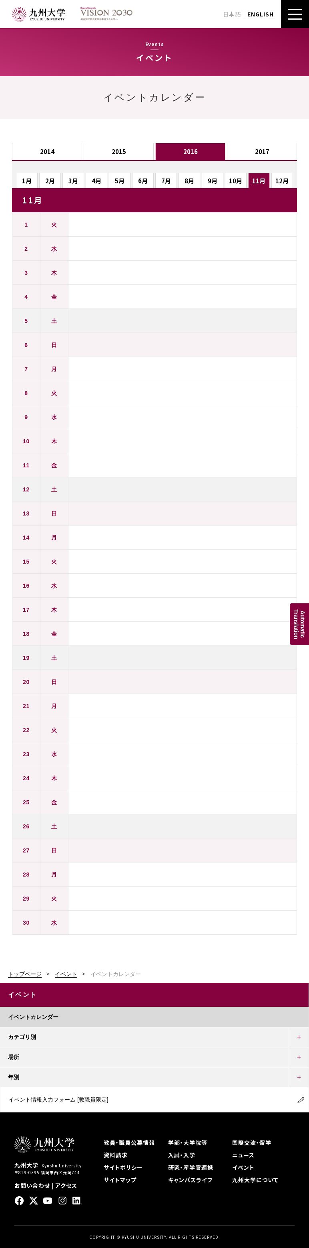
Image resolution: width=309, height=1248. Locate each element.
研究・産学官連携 (190, 1167)
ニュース (243, 1155)
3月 (73, 181)
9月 (212, 181)
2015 (119, 151)
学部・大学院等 (187, 1142)
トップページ (25, 974)
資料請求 (116, 1155)
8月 (189, 181)
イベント (66, 974)
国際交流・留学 (251, 1142)
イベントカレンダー (33, 1017)
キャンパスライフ (190, 1180)
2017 (262, 151)
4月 (96, 181)
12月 (282, 181)
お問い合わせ (32, 1185)
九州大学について (255, 1180)
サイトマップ (120, 1180)
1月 (27, 181)
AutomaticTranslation (299, 624)
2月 (50, 181)
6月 (143, 181)
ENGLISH (260, 14)
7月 (166, 181)
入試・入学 (181, 1155)
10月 (235, 181)
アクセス (66, 1185)
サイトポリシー (123, 1167)
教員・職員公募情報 (129, 1142)
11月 (258, 181)
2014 (47, 151)
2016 (190, 151)
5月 (119, 181)
